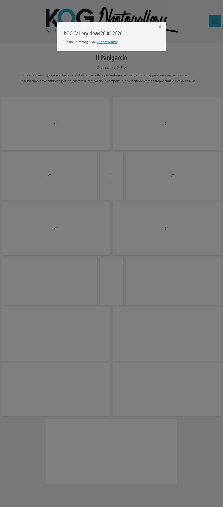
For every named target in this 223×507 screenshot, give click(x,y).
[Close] (160, 27)
